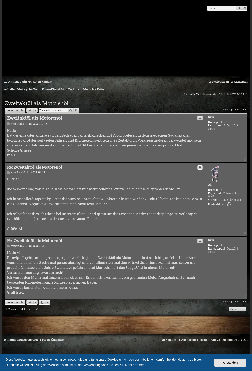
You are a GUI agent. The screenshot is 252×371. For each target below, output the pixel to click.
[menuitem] (32, 81)
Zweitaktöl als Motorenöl (36, 103)
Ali (209, 185)
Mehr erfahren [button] (135, 365)
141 (221, 190)
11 (221, 122)
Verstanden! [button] (230, 362)
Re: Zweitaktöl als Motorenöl (34, 167)
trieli (211, 117)
